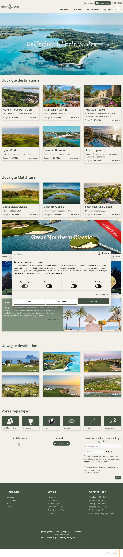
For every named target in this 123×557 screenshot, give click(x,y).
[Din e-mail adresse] (102, 446)
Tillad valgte (61, 301)
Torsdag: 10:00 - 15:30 (98, 507)
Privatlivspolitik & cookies (58, 510)
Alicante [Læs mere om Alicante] (8, 389)
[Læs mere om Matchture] (30, 423)
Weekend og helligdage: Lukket (102, 513)
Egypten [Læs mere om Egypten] (49, 389)
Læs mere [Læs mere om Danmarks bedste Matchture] (52, 319)
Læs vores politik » (91, 472)
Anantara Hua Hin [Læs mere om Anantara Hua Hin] (55, 109)
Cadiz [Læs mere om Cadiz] (88, 365)
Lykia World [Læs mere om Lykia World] (10, 150)
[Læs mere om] (61, 239)
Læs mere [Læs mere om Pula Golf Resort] (115, 120)
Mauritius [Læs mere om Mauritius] (50, 365)
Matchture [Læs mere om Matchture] (27, 428)
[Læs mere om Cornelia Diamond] (61, 143)
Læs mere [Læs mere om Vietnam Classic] (74, 214)
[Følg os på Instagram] (22, 444)
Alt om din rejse (94, 9)
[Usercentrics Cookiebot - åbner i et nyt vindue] (99, 254)
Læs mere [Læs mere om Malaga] (33, 370)
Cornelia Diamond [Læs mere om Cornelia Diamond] (55, 150)
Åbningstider (97, 492)
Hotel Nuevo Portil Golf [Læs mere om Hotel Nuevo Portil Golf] (17, 109)
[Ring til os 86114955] (117, 3)
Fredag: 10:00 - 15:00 (97, 510)
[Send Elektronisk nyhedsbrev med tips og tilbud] (118, 477)
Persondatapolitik (55, 507)
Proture (10, 507)
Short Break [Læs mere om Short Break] (89, 428)
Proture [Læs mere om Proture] (46, 428)
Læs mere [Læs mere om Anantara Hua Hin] (74, 117)
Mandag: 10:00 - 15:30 (98, 497)
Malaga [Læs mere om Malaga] (7, 365)
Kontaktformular (61, 443)
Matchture (11, 503)
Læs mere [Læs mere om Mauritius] (74, 370)
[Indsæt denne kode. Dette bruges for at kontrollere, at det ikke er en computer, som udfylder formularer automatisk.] (94, 452)
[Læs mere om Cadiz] (102, 361)
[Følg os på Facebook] (19, 444)
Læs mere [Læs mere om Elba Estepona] (115, 160)
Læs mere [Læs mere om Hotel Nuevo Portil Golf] (33, 117)
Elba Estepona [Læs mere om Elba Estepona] (94, 150)
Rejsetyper (78, 9)
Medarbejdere (54, 500)
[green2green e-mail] (69, 537)
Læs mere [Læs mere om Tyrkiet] (115, 394)
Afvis (29, 301)
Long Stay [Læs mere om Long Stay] (67, 428)
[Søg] (116, 9)
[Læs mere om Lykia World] (20, 143)
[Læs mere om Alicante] (20, 386)
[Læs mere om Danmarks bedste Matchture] (61, 314)
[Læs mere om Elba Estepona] (102, 144)
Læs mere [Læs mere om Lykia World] (33, 158)
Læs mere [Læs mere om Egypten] (74, 394)
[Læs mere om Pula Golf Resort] (102, 104)
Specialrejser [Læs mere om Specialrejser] (110, 428)
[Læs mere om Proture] (51, 423)
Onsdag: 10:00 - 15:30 (97, 503)
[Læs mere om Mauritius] (61, 361)
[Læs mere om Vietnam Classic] (61, 200)
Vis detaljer (100, 294)
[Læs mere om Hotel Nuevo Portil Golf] (20, 102)
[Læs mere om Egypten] (61, 386)
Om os (52, 492)
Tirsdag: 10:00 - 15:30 (97, 500)
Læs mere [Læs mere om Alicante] (33, 394)
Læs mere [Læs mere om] (116, 257)
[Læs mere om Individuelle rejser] (10, 423)
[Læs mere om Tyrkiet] (102, 386)
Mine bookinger (102, 3)
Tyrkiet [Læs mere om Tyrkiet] (89, 389)
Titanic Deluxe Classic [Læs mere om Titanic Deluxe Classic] (98, 206)
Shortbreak (11, 500)
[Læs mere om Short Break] (92, 423)
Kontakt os (88, 3)
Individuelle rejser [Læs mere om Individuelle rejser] (9, 428)
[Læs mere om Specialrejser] (112, 423)
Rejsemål (64, 9)
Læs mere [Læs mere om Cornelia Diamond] (74, 158)
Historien (52, 497)
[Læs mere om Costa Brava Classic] (20, 200)
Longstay (11, 497)
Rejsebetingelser (55, 503)
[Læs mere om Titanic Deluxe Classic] (102, 200)
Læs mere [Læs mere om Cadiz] (115, 370)
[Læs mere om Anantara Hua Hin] (61, 102)
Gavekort (51, 513)
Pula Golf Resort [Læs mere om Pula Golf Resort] (95, 109)
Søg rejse (107, 9)
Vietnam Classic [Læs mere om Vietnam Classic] (54, 206)
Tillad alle (93, 301)
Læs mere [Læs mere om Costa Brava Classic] (33, 214)
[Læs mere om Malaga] (20, 361)
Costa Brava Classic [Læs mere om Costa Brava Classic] (15, 206)
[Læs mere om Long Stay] (71, 423)
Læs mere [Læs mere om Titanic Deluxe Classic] (115, 214)
